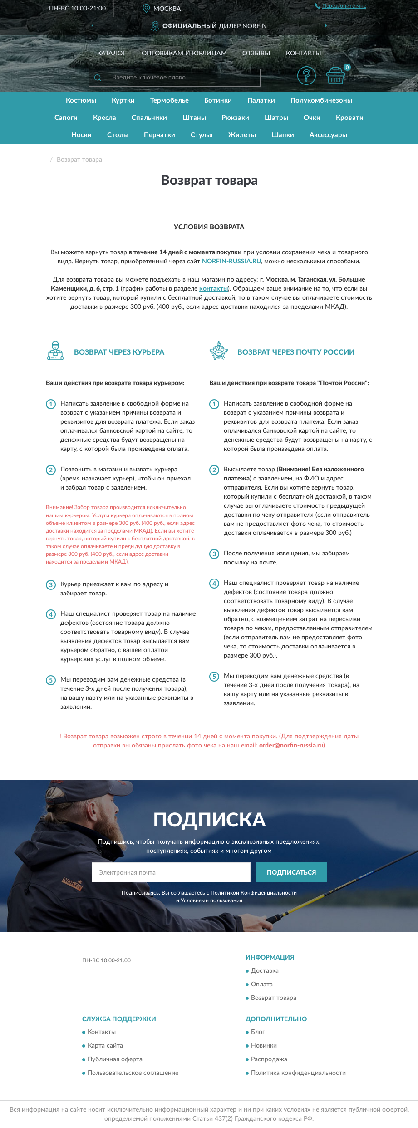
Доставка (265, 971)
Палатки (261, 100)
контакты (213, 289)
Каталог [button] (111, 53)
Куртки (123, 100)
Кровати (350, 117)
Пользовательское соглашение (133, 1073)
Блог (258, 1032)
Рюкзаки (235, 117)
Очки (312, 117)
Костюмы (81, 100)
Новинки (264, 1046)
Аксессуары (328, 135)
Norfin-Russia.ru (231, 261)
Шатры (276, 117)
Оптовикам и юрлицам (184, 53)
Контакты (303, 53)
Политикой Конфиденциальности (254, 892)
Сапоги (66, 117)
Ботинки (218, 100)
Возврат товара (273, 998)
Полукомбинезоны (321, 100)
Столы (117, 135)
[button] (306, 75)
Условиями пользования (211, 900)
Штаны (194, 117)
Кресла (104, 117)
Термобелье (169, 100)
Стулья (202, 135)
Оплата (262, 984)
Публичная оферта (115, 1060)
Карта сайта (105, 1046)
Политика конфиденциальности (298, 1073)
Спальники (149, 117)
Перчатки (159, 135)
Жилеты (242, 135)
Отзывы (256, 53)
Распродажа (269, 1060)
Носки (81, 135)
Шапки (282, 135)
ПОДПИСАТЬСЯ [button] (291, 873)
